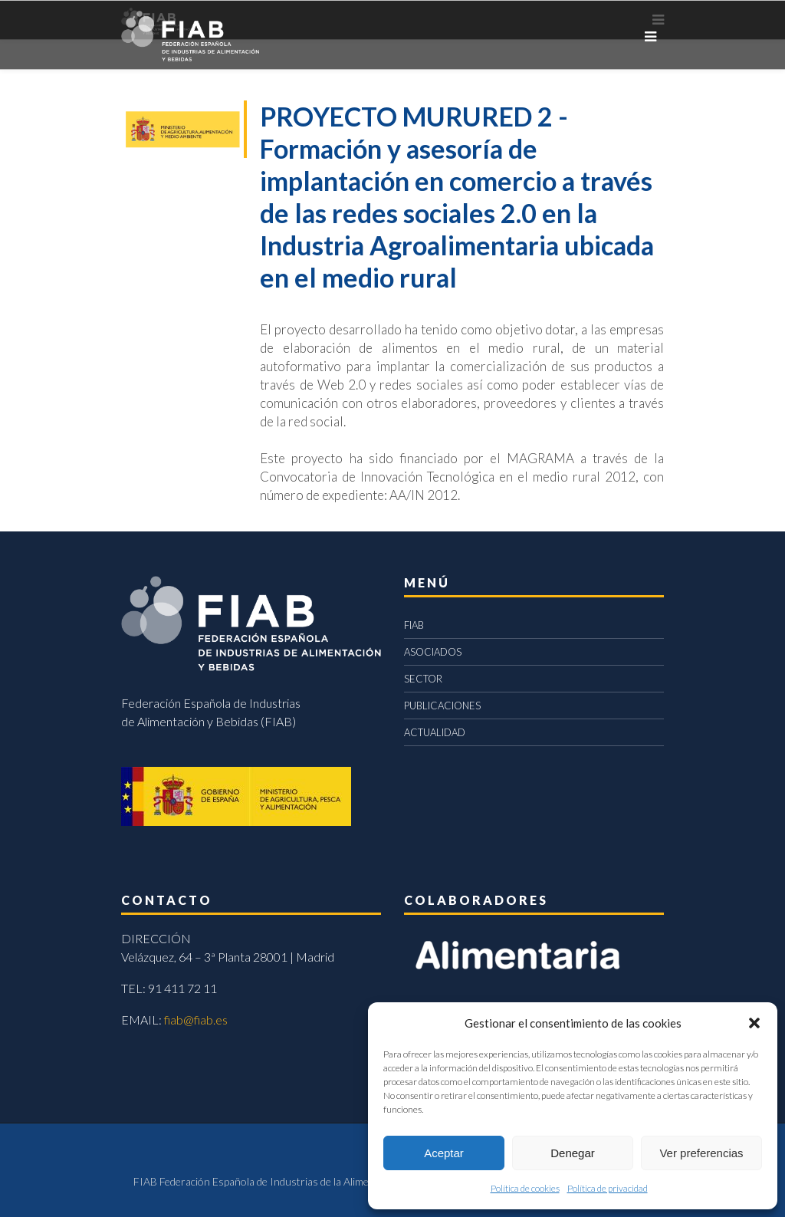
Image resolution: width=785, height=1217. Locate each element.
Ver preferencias (701, 1152)
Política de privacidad (607, 1188)
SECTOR (423, 679)
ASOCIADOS (432, 652)
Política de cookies (525, 1188)
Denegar (572, 1152)
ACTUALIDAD (434, 732)
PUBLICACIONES (442, 705)
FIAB (414, 625)
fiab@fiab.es (196, 1019)
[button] (754, 1023)
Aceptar (444, 1152)
